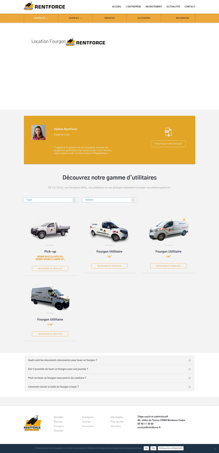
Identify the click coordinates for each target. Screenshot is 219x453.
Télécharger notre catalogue (168, 144)
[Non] (215, 448)
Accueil (116, 7)
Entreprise (88, 417)
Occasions (144, 18)
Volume (110, 200)
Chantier (58, 431)
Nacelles (58, 417)
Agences (75, 18)
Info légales (117, 417)
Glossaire (116, 426)
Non (153, 448)
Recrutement (154, 7)
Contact (190, 7)
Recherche (182, 18)
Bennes (58, 422)
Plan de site (117, 422)
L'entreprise (133, 7)
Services (109, 18)
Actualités (173, 7)
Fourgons (59, 426)
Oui (146, 448)
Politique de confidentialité (170, 448)
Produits (41, 18)
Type (51, 200)
